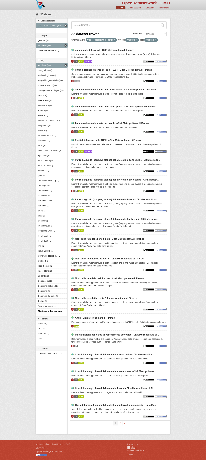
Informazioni (164, 8)
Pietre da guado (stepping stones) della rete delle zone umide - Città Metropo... (117, 160)
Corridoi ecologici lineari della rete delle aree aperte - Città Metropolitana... (115, 371)
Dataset (46, 14)
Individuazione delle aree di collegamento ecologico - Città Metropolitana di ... (117, 335)
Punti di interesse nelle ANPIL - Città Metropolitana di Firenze (108, 140)
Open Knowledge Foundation (49, 451)
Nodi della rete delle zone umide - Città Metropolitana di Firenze (109, 239)
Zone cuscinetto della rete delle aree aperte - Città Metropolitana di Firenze (115, 106)
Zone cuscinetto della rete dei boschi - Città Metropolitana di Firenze (112, 123)
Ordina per (137, 34)
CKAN (132, 447)
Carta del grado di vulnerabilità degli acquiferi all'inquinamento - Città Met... (116, 405)
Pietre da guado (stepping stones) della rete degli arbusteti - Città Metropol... (116, 219)
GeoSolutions (137, 450)
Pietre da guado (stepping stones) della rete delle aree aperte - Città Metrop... (117, 179)
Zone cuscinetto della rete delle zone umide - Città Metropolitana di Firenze (115, 89)
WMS (81, 61)
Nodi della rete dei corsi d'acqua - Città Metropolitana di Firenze (109, 278)
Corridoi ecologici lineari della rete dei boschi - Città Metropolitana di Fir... (115, 388)
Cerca (120, 8)
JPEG (77, 81)
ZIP (76, 61)
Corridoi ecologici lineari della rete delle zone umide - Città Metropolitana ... (116, 354)
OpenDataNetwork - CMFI (146, 3)
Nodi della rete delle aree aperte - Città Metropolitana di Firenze (109, 258)
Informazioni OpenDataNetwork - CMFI (53, 444)
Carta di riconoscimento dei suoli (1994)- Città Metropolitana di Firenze (113, 70)
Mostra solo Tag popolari (50, 311)
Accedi (130, 455)
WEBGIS (88, 61)
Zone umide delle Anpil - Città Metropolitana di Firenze (104, 50)
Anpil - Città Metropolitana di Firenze (95, 318)
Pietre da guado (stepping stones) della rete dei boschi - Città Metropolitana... (117, 199)
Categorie (150, 8)
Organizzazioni (134, 8)
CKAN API (40, 448)
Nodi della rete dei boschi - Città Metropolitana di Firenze (106, 298)
